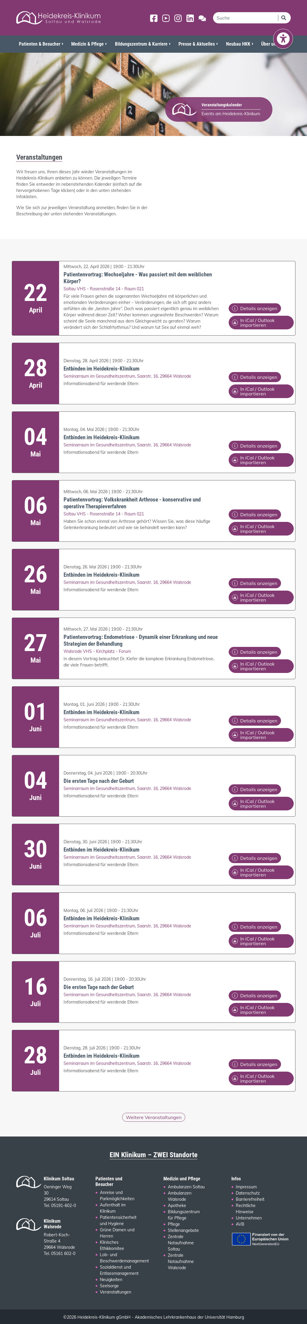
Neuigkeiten (111, 1279)
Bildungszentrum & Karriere (141, 44)
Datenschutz (248, 1193)
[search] (245, 17)
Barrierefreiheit (250, 1199)
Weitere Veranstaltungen (153, 1117)
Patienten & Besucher (39, 44)
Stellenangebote (183, 1230)
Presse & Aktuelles (196, 44)
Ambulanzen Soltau (186, 1187)
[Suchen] (284, 17)
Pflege (174, 1224)
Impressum (246, 1187)
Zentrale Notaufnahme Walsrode (181, 1261)
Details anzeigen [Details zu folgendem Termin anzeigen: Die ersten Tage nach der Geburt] (254, 789)
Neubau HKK (238, 44)
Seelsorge (109, 1285)
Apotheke (177, 1205)
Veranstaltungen (115, 1292)
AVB (240, 1224)
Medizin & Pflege (87, 44)
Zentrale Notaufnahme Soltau (181, 1243)
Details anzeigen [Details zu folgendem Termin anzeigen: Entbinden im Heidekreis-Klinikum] (254, 377)
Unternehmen (249, 1218)
